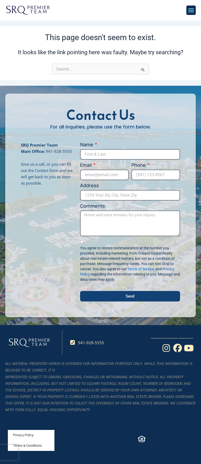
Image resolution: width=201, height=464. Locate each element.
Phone (139, 165)
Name (87, 145)
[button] (191, 10)
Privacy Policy (23, 435)
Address (89, 185)
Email (86, 165)
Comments (92, 206)
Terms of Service (140, 269)
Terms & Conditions (27, 445)
